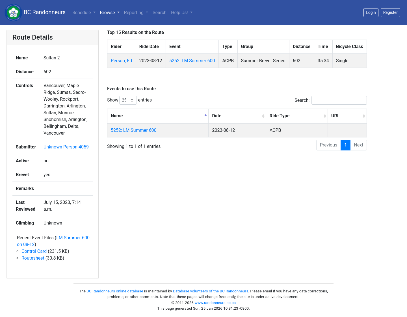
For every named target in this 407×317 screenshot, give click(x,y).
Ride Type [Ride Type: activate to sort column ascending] (280, 115)
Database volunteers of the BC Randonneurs (210, 291)
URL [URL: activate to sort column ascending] (335, 115)
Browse (108, 12)
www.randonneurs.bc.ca (215, 302)
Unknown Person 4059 (66, 147)
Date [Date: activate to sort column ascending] (216, 115)
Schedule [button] (82, 12)
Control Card (34, 251)
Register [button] (390, 12)
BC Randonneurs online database (114, 291)
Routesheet (32, 258)
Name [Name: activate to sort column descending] (117, 115)
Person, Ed (121, 60)
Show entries (129, 100)
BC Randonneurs (35, 12)
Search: (331, 100)
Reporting (134, 12)
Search (159, 12)
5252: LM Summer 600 (192, 60)
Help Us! (180, 12)
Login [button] (371, 12)
